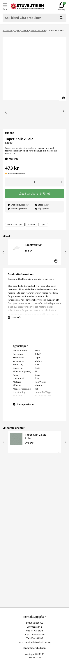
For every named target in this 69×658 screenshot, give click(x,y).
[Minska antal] (7, 182)
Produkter (8, 30)
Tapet (17, 30)
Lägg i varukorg (34, 193)
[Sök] (61, 18)
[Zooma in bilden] (62, 97)
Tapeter (25, 30)
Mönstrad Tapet (38, 30)
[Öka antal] (61, 182)
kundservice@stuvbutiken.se (34, 642)
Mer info (14, 158)
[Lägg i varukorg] (56, 261)
